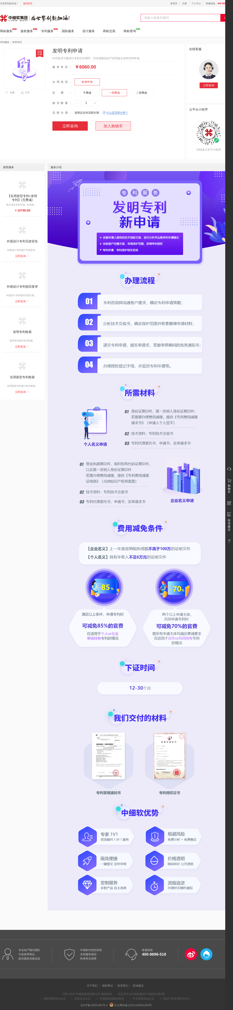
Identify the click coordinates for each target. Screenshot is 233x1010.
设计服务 (88, 31)
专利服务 (47, 30)
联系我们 (122, 985)
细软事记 (107, 985)
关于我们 (92, 985)
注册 (184, 3)
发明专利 (17, 42)
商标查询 (129, 30)
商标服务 (6, 30)
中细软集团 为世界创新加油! (19, 16)
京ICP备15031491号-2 (94, 1005)
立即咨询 (208, 85)
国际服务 (68, 31)
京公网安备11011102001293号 (131, 1005)
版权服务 (27, 30)
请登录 (173, 3)
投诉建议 (138, 985)
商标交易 (109, 31)
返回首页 (27, 3)
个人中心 (196, 3)
